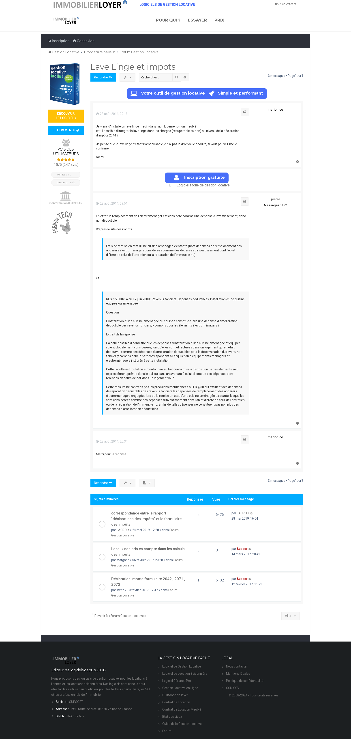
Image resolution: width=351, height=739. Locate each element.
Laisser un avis (66, 182)
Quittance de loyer (175, 695)
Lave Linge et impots (132, 67)
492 (284, 205)
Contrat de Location (176, 702)
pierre (275, 199)
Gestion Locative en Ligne (180, 688)
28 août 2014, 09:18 (112, 114)
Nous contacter (237, 666)
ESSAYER (197, 20)
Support (242, 549)
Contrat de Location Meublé (181, 709)
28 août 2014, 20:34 (112, 441)
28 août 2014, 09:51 (112, 203)
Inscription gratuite (199, 178)
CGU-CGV (232, 688)
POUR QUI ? (168, 20)
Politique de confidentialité (244, 681)
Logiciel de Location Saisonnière (184, 673)
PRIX (219, 20)
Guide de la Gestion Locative (182, 724)
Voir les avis (64, 174)
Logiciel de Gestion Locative (181, 666)
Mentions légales (238, 673)
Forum (166, 731)
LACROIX (123, 530)
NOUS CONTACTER (285, 4)
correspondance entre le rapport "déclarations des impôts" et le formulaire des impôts (146, 519)
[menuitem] (83, 41)
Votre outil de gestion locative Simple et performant (197, 93)
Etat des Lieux (172, 716)
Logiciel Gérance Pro (176, 681)
